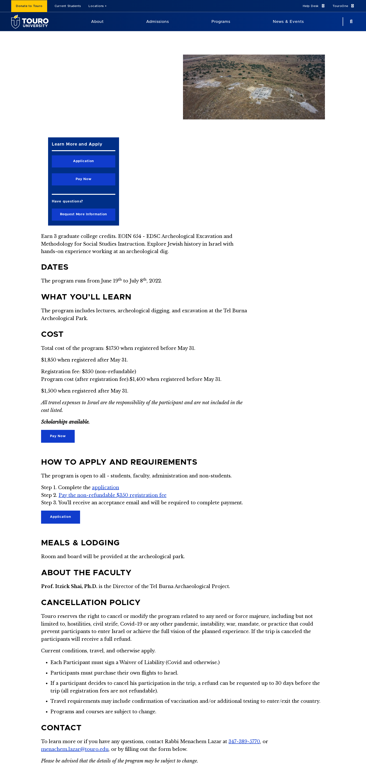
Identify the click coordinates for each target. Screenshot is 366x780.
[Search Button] (350, 21)
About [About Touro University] (97, 22)
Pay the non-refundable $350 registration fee (112, 495)
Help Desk (314, 6)
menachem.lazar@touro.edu (75, 749)
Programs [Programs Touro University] (220, 22)
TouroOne (344, 6)
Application (60, 517)
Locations (96, 6)
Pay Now (58, 436)
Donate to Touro (29, 6)
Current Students (68, 6)
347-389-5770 (244, 741)
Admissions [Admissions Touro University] (157, 22)
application (105, 487)
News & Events (288, 22)
